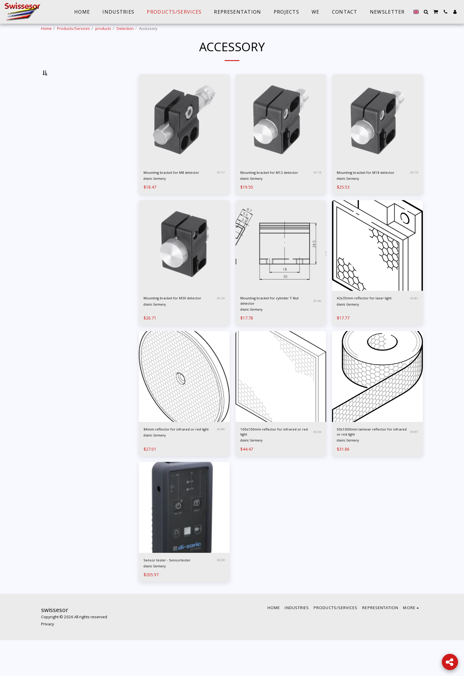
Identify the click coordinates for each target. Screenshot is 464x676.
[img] (184, 135)
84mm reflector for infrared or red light (178, 463)
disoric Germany (157, 203)
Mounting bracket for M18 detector (367, 192)
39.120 (220, 328)
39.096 (220, 463)
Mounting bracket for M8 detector (172, 192)
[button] (425, 11)
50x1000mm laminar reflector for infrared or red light (371, 463)
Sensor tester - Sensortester (175, 594)
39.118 (316, 192)
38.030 (220, 595)
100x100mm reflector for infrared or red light (268, 463)
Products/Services (73, 28)
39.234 (316, 463)
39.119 (413, 192)
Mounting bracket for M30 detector (174, 327)
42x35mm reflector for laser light (369, 327)
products (103, 28)
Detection (125, 28)
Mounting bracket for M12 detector (270, 192)
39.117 (220, 192)
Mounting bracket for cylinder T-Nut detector (274, 327)
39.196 (316, 328)
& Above (61, 110)
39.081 (413, 328)
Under (58, 102)
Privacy (47, 660)
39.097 (413, 463)
